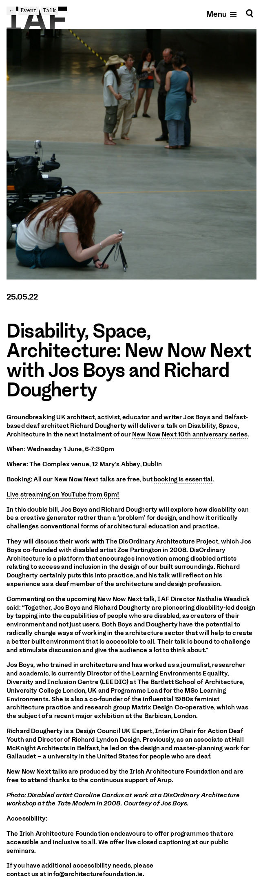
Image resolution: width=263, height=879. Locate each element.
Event (28, 10)
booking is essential (183, 479)
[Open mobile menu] (222, 14)
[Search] (249, 14)
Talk (49, 10)
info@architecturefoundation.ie (95, 874)
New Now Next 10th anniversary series (190, 434)
